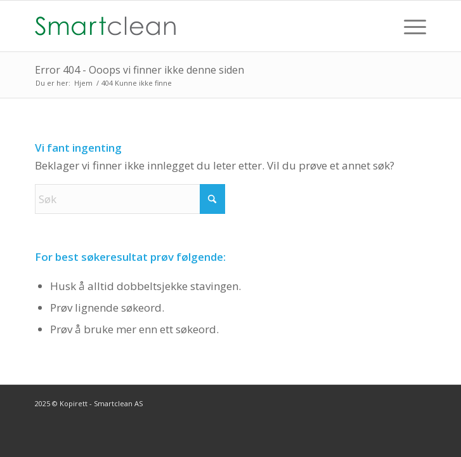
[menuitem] (408, 26)
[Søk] (130, 199)
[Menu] (408, 26)
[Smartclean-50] (191, 26)
